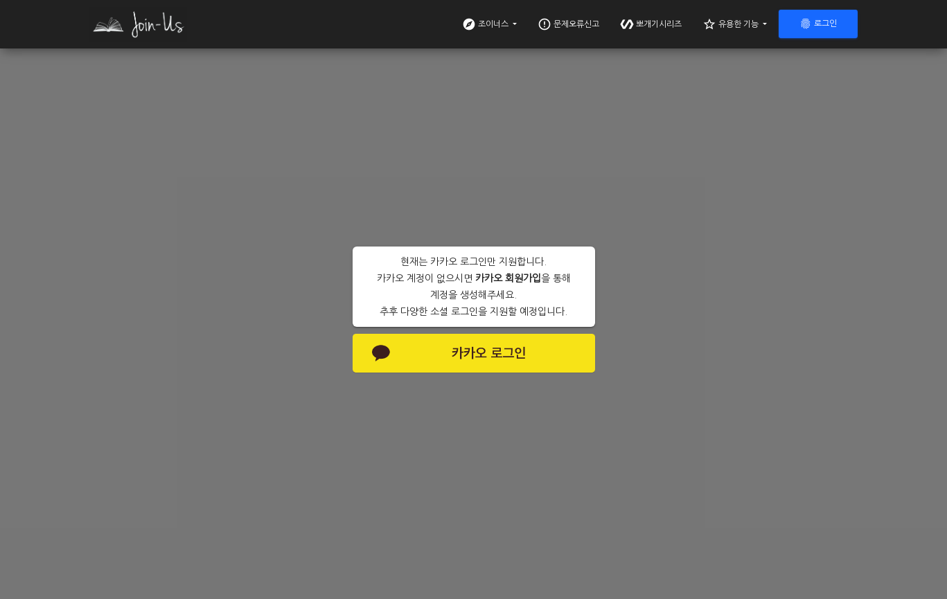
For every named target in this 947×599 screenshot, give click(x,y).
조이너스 (486, 24)
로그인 (818, 23)
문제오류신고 (568, 24)
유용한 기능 (731, 24)
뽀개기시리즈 (651, 24)
